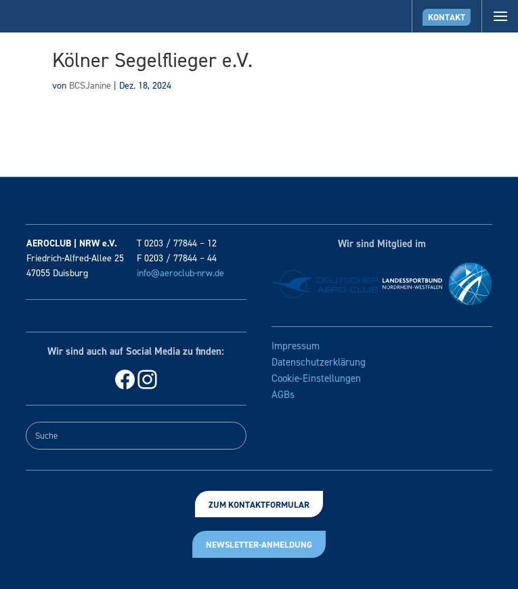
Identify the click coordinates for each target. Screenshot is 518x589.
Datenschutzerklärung (319, 362)
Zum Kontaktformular (259, 504)
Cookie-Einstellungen (316, 378)
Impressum (296, 346)
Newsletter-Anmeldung (259, 544)
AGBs (283, 394)
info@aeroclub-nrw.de (180, 273)
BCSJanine (90, 85)
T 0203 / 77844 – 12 (177, 243)
